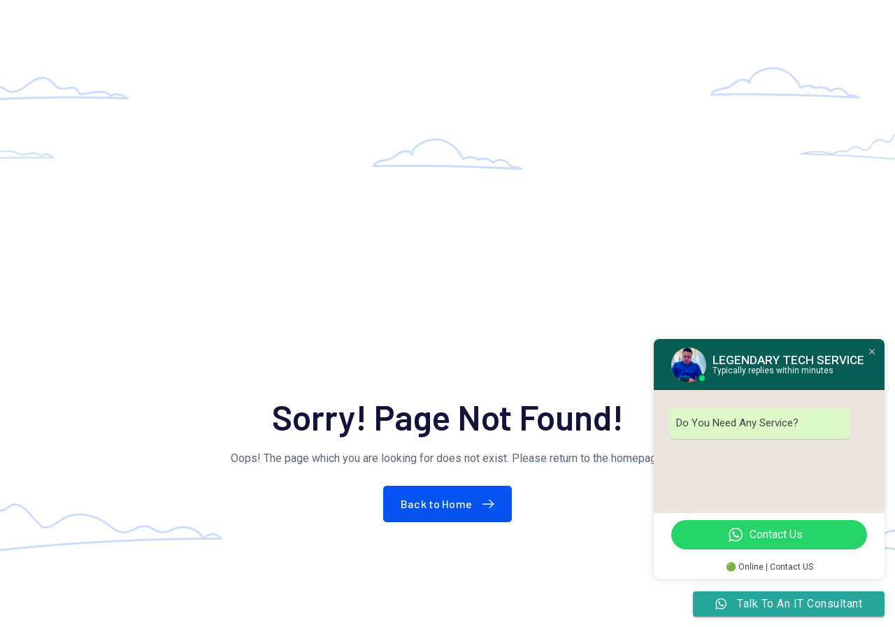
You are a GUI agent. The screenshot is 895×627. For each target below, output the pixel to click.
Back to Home (451, 503)
